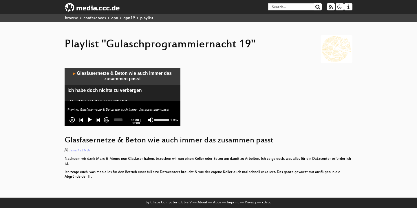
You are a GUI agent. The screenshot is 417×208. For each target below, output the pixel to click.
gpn (114, 18)
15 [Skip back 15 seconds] (72, 120)
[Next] (98, 120)
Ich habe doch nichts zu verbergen (104, 90)
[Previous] (81, 120)
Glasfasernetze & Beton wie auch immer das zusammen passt (122, 76)
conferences (94, 18)
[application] (122, 97)
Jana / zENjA (79, 150)
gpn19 (129, 18)
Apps (217, 202)
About (202, 202)
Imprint (233, 202)
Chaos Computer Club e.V (171, 202)
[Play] (90, 120)
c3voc (266, 202)
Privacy (250, 202)
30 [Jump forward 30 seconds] (106, 120)
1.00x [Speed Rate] (174, 120)
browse (71, 18)
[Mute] (150, 120)
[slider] (118, 119)
